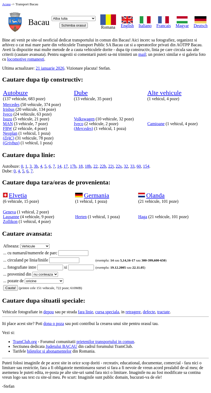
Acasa (6, 4)
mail (142, 54)
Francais (163, 24)
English (127, 24)
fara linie (85, 312)
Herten (81, 216)
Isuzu (7, 119)
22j (111, 166)
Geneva (9, 212)
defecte (149, 312)
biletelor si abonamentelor (49, 351)
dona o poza (53, 323)
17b (73, 166)
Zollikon (10, 221)
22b (103, 166)
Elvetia (18, 195)
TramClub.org (25, 341)
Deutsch (201, 24)
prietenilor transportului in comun (105, 341)
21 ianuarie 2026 (50, 68)
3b (36, 166)
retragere (133, 312)
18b (88, 166)
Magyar (182, 24)
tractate (163, 312)
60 (138, 166)
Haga (142, 216)
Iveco (8, 114)
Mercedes (11, 104)
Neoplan (10, 133)
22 (95, 166)
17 (66, 166)
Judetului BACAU (61, 346)
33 (132, 166)
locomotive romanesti (25, 59)
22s (119, 166)
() (8, 138)
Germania (96, 195)
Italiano (145, 24)
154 (146, 166)
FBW (7, 128)
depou (48, 312)
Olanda (155, 195)
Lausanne (11, 216)
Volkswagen (84, 119)
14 (59, 166)
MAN (8, 123)
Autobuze (15, 92)
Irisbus (9, 109)
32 (126, 166)
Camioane (156, 123)
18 (80, 166)
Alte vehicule (164, 92)
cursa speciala (107, 312)
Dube (81, 92)
